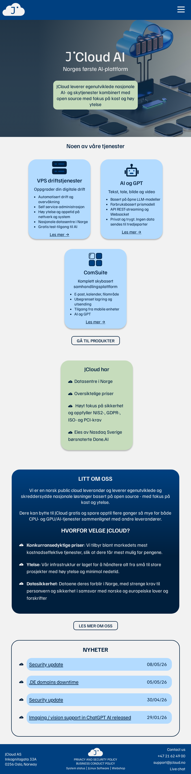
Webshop (118, 768)
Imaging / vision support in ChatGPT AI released (80, 717)
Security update (46, 664)
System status (75, 768)
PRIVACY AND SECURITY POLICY (95, 759)
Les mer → (59, 234)
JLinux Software (98, 768)
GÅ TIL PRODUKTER (95, 340)
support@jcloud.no (169, 762)
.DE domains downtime (54, 682)
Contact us (176, 749)
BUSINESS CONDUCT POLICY (95, 763)
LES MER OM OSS (95, 625)
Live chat (177, 768)
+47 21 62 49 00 (171, 755)
